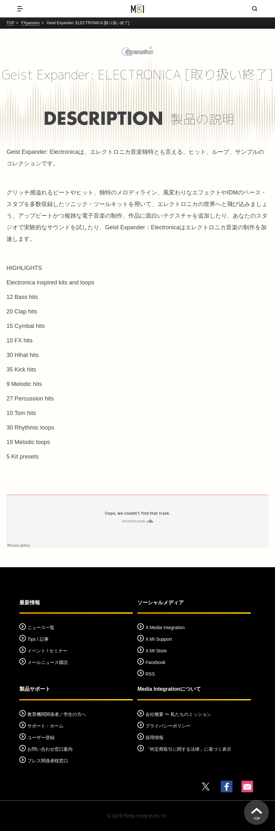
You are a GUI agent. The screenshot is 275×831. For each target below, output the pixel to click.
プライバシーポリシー (168, 725)
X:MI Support (158, 639)
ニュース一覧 (40, 627)
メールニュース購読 (47, 662)
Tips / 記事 (38, 639)
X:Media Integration (164, 627)
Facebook (155, 662)
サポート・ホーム (45, 725)
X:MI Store (156, 650)
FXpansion (30, 23)
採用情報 (154, 737)
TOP (10, 23)
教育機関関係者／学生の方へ (56, 714)
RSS (150, 674)
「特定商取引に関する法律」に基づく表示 (188, 749)
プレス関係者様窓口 (47, 760)
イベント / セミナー (47, 650)
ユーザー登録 (40, 737)
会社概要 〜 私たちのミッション (178, 714)
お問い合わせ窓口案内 (50, 749)
